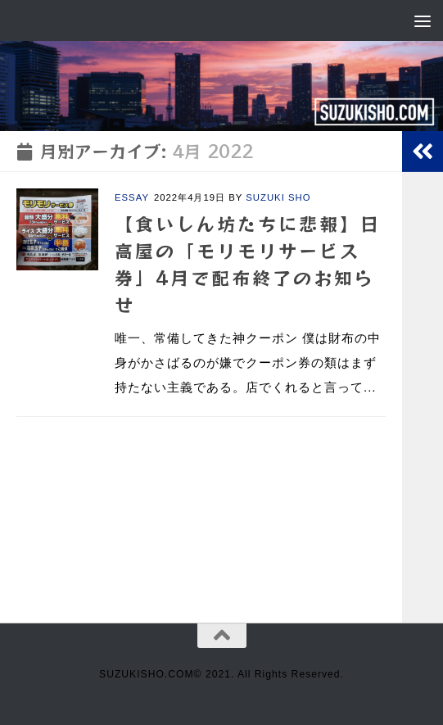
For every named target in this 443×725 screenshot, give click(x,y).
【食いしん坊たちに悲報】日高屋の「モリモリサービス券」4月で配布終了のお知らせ (248, 263)
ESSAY (132, 197)
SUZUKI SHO (278, 197)
